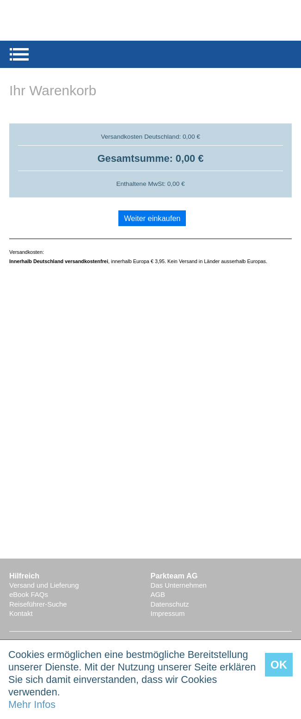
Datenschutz (170, 604)
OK (278, 664)
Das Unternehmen (179, 585)
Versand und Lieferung (44, 585)
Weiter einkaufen (152, 218)
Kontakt (21, 613)
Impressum (168, 613)
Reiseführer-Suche (38, 604)
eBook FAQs (28, 594)
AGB (158, 594)
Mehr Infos (31, 704)
